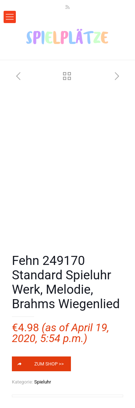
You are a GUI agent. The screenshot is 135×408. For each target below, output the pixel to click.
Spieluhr (42, 382)
